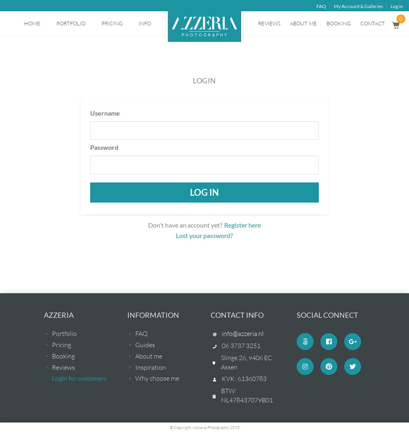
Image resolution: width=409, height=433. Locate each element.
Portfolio (70, 23)
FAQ (321, 6)
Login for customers (79, 378)
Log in (396, 6)
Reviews (269, 23)
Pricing (112, 23)
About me (303, 23)
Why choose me (157, 378)
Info (144, 23)
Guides (145, 345)
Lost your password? (204, 235)
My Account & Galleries (358, 6)
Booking (338, 23)
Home (32, 23)
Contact (372, 23)
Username (105, 113)
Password (104, 147)
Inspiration (150, 367)
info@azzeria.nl (243, 333)
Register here (242, 225)
